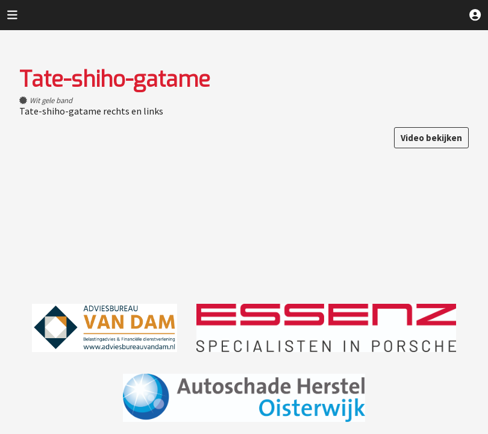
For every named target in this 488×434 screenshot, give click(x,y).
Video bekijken (431, 137)
